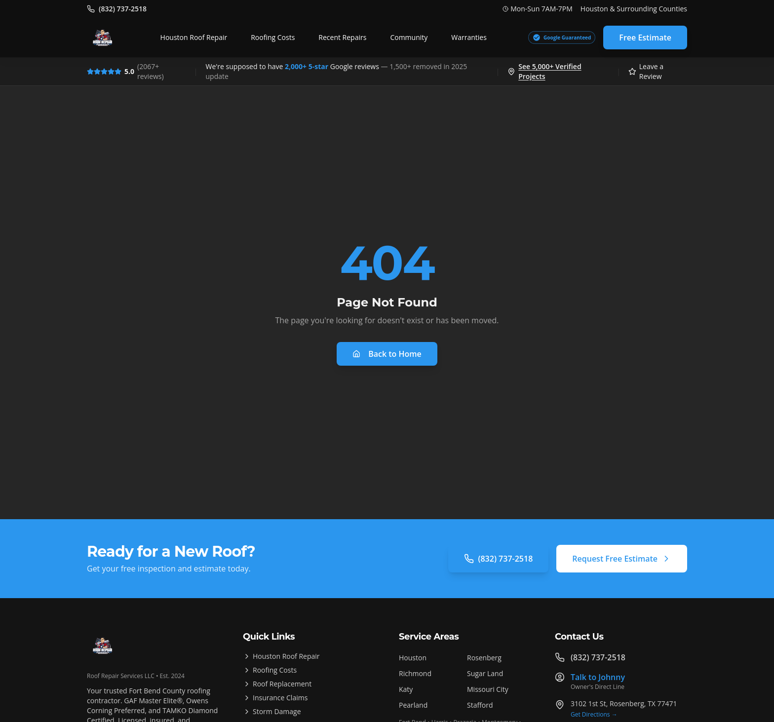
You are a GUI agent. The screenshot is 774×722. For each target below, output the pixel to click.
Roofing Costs (273, 37)
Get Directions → (594, 715)
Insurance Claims (275, 697)
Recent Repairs (342, 37)
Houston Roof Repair (194, 37)
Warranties (469, 37)
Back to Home (387, 353)
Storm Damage (272, 711)
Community (408, 37)
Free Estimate (645, 37)
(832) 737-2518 (498, 558)
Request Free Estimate (621, 558)
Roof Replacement (277, 683)
